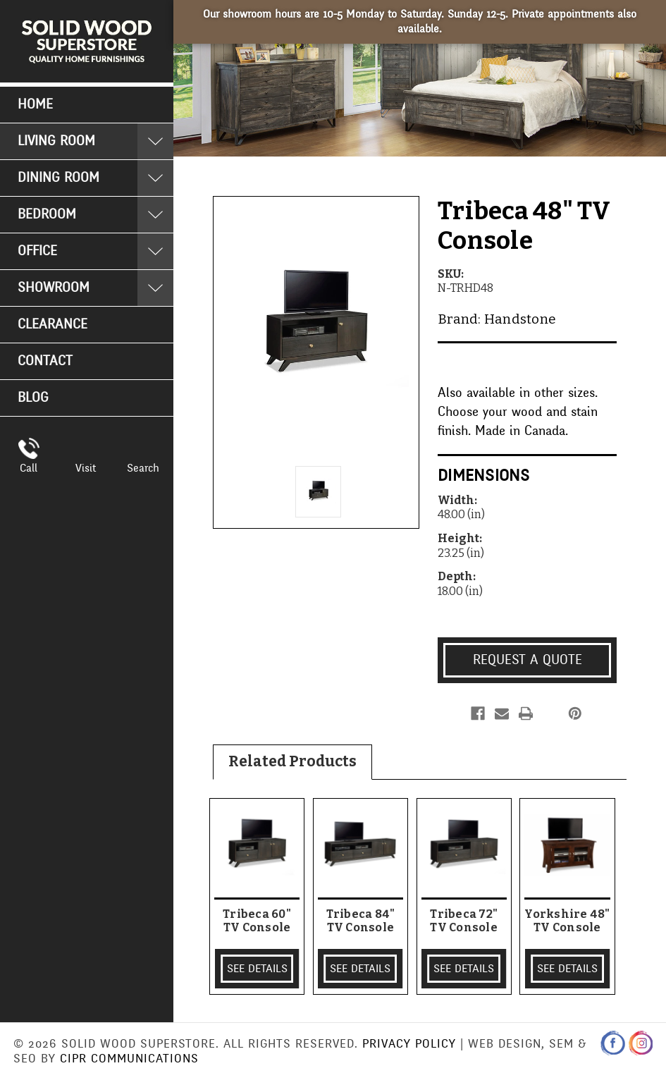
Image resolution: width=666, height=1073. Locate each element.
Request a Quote (527, 660)
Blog (33, 397)
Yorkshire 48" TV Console (567, 920)
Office (37, 251)
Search (143, 468)
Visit (85, 468)
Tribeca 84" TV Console (360, 920)
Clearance (52, 324)
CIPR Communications (129, 1058)
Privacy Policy (409, 1043)
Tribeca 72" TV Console (464, 920)
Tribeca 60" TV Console (257, 920)
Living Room (56, 141)
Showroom (54, 287)
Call (28, 468)
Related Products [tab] (292, 761)
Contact (45, 361)
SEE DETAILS (257, 969)
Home (35, 104)
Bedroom (47, 214)
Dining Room (58, 177)
